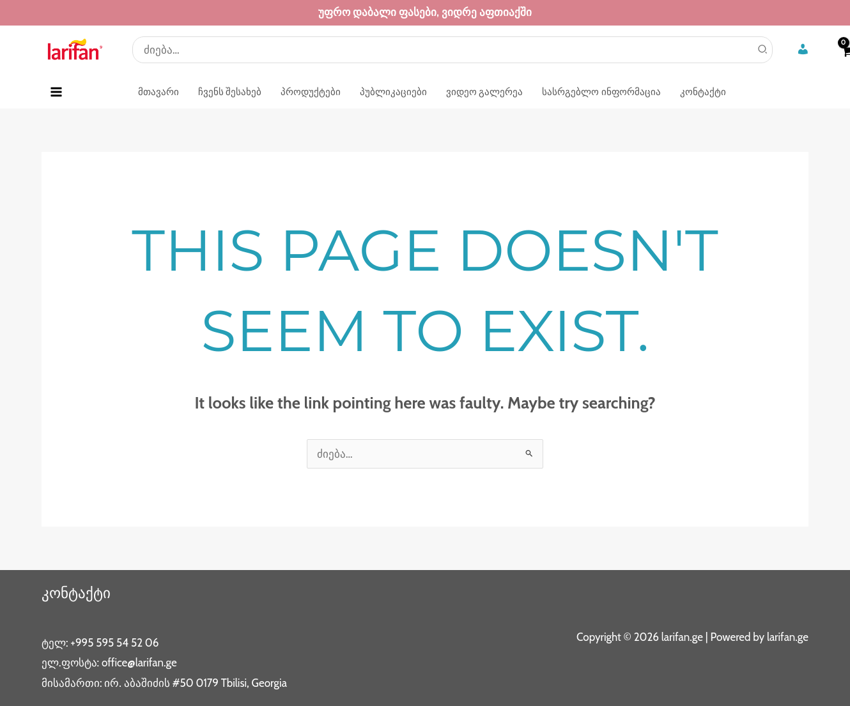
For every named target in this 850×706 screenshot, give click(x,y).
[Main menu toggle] (56, 92)
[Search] (763, 50)
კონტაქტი (77, 592)
